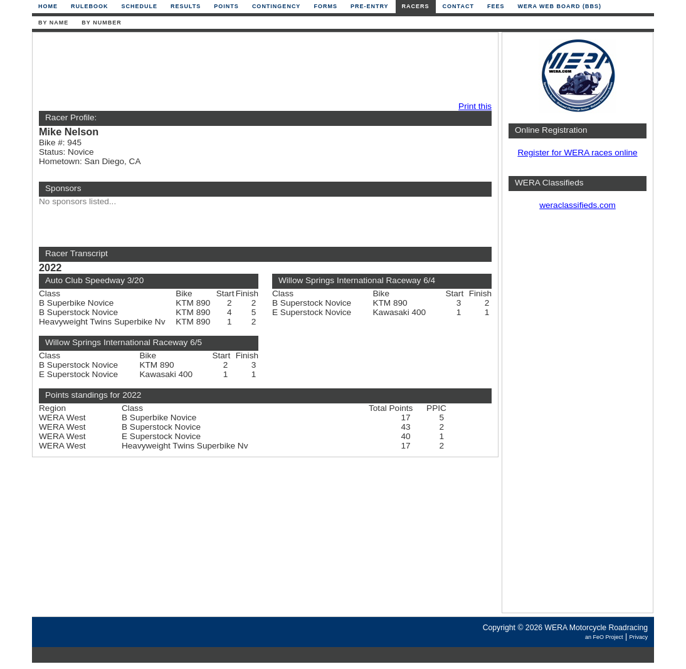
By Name (53, 22)
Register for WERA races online (577, 152)
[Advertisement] (262, 67)
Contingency (276, 6)
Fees (496, 6)
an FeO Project (604, 637)
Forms (325, 6)
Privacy (638, 637)
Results (186, 6)
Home (48, 6)
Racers (416, 6)
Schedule (140, 6)
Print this (475, 106)
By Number (101, 22)
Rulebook (89, 6)
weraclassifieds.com (577, 205)
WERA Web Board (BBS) (559, 6)
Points (226, 6)
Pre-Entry (370, 6)
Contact (458, 6)
